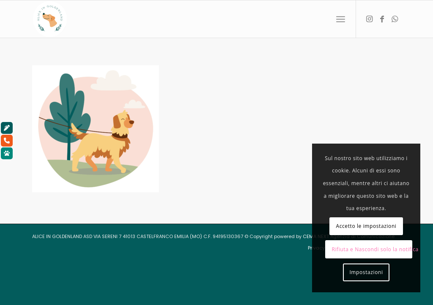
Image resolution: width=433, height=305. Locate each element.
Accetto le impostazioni (366, 226)
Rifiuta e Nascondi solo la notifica (372, 249)
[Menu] (340, 19)
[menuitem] (340, 19)
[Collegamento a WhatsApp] (394, 18)
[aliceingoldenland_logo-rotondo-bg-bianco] (50, 19)
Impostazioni (366, 272)
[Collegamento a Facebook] (381, 18)
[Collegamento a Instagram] (369, 18)
